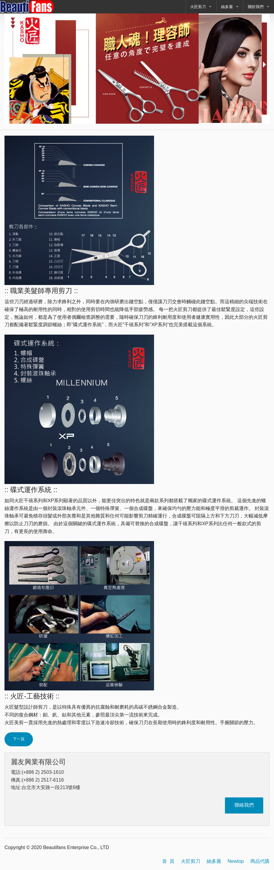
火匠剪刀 (198, 6)
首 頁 (168, 861)
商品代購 (260, 861)
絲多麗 (227, 6)
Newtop (236, 861)
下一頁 (19, 739)
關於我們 (256, 6)
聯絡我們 (244, 805)
